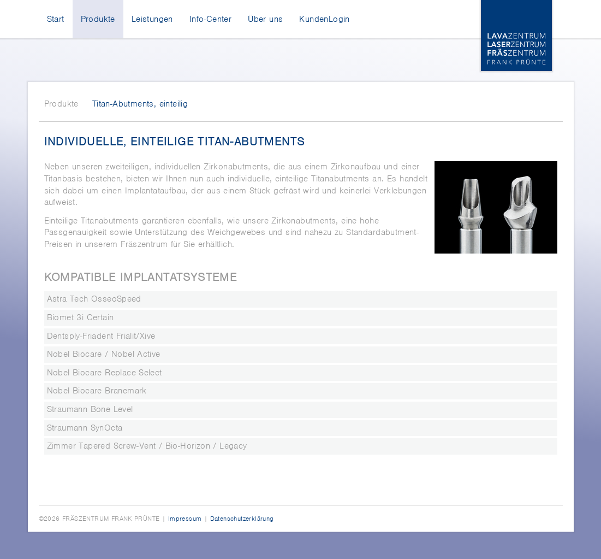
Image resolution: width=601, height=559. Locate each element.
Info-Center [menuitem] (210, 19)
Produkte (61, 103)
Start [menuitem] (55, 19)
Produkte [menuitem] (98, 19)
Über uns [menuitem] (265, 19)
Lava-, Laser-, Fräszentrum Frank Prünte (516, 35)
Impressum (185, 518)
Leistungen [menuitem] (152, 19)
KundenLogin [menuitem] (324, 19)
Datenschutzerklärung (242, 518)
